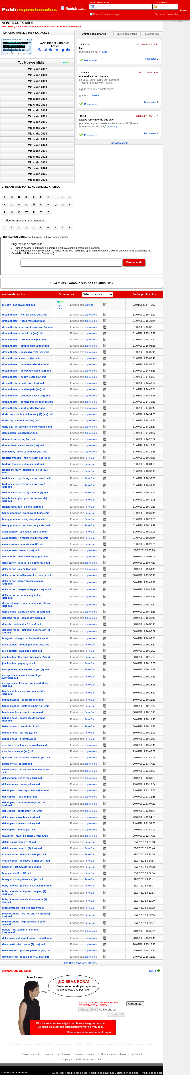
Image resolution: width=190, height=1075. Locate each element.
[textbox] (71, 262)
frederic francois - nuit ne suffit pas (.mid (26, 457)
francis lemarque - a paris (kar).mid (22, 506)
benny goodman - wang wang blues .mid (25, 513)
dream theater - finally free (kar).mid (23, 383)
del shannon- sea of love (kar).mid (22, 778)
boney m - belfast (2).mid (16, 873)
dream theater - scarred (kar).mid (21, 358)
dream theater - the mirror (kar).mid (22, 333)
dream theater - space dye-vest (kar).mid (25, 352)
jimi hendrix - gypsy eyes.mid (19, 663)
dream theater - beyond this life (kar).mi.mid (27, 401)
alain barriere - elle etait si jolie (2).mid (24, 531)
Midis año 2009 (37, 81)
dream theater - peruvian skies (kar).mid (25, 364)
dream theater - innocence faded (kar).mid (26, 370)
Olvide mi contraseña (166, 14)
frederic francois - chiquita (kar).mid (23, 464)
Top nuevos (60, 306)
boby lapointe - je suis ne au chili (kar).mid (27, 885)
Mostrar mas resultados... (81, 963)
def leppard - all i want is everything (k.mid (27, 938)
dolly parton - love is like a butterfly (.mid (26, 562)
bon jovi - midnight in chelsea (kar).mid (25, 638)
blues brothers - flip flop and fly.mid (23, 907)
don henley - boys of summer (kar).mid (24, 451)
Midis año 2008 (37, 75)
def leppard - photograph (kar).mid (22, 811)
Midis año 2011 (37, 93)
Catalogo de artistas (85, 1054)
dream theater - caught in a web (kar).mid (26, 395)
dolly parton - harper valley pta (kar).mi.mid (27, 589)
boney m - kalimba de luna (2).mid (22, 867)
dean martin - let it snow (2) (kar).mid (23, 944)
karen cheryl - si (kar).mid (17, 763)
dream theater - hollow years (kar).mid (24, 377)
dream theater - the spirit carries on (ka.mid (27, 327)
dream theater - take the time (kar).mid (24, 339)
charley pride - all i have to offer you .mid (26, 860)
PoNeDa (89, 457)
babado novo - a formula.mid (19, 738)
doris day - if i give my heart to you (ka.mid (27, 426)
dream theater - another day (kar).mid (23, 408)
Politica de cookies (152, 1072)
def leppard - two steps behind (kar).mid (25, 790)
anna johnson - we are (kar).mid (20, 550)
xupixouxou (91, 314)
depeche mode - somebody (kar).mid (23, 618)
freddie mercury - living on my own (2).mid (26, 478)
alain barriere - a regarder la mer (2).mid (25, 537)
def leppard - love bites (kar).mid (21, 817)
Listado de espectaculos (57, 1054)
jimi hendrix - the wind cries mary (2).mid (26, 657)
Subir (154, 971)
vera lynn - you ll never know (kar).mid (24, 745)
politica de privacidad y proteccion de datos (114, 1072)
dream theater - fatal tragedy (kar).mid (24, 389)
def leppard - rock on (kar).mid (19, 796)
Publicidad (136, 1054)
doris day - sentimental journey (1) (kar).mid (27, 414)
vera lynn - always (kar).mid (18, 751)
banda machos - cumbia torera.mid (22, 712)
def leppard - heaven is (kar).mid (21, 823)
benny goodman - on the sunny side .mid (26, 525)
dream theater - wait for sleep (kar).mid (24, 314)
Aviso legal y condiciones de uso (69, 1072)
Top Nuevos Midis (31, 62)
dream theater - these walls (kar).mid (23, 320)
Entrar (183, 10)
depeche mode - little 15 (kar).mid (21, 624)
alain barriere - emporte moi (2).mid (22, 544)
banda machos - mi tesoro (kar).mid (23, 699)
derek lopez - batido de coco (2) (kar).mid (26, 611)
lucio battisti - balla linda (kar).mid (22, 650)
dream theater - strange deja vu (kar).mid (26, 345)
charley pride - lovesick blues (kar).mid (24, 854)
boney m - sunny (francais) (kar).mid (23, 879)
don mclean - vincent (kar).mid (20, 433)
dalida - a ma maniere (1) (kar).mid (22, 848)
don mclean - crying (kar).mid (19, 439)
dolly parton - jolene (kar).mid (19, 569)
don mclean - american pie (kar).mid (23, 445)
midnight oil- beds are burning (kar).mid (25, 556)
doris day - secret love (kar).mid (20, 420)
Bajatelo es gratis (54, 49)
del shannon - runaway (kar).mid (21, 784)
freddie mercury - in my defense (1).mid (25, 492)
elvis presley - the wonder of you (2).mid (25, 669)
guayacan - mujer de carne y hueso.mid (25, 835)
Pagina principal (30, 1054)
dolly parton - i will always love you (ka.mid (27, 575)
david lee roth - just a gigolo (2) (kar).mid (25, 956)
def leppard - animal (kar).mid (19, 829)
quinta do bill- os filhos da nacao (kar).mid (26, 757)
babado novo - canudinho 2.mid (20, 726)
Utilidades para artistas (113, 1054)
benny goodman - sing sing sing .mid (23, 519)
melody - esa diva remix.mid (18, 304)
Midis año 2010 (37, 87)
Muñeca (89, 304)
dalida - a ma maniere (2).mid (19, 842)
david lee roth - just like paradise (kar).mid (26, 950)
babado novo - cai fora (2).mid (19, 732)
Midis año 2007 (37, 69)
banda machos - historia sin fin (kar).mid (25, 706)
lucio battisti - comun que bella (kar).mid (25, 644)
